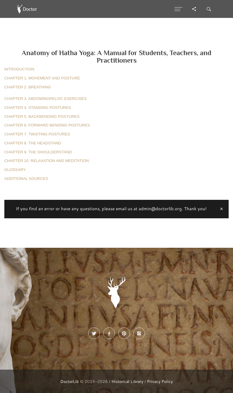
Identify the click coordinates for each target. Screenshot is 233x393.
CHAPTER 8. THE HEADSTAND (32, 143)
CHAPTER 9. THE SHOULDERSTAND (38, 152)
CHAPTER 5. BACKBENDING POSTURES (42, 116)
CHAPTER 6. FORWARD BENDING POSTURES (47, 125)
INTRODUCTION (19, 69)
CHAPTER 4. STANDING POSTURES (37, 107)
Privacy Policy (160, 381)
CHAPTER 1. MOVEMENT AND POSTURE (42, 78)
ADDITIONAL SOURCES (26, 178)
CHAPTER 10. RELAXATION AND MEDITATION (46, 161)
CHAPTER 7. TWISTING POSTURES (37, 134)
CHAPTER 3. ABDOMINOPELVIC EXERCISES (45, 98)
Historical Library (127, 381)
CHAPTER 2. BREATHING (27, 87)
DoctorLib (69, 381)
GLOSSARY (15, 169)
